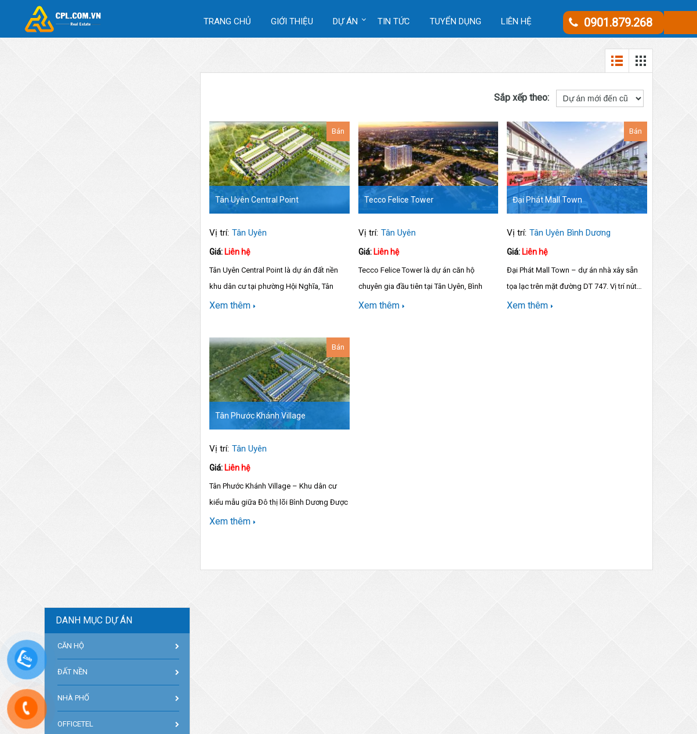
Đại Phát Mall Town (547, 199)
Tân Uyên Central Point (257, 199)
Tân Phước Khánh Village (260, 415)
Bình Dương (589, 232)
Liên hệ (516, 21)
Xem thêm (232, 305)
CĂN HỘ (70, 645)
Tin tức (393, 21)
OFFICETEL (75, 724)
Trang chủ (227, 21)
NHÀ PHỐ (73, 697)
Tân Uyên (249, 232)
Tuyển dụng (455, 21)
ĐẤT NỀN (72, 671)
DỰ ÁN (345, 21)
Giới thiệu (292, 21)
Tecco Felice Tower (399, 199)
